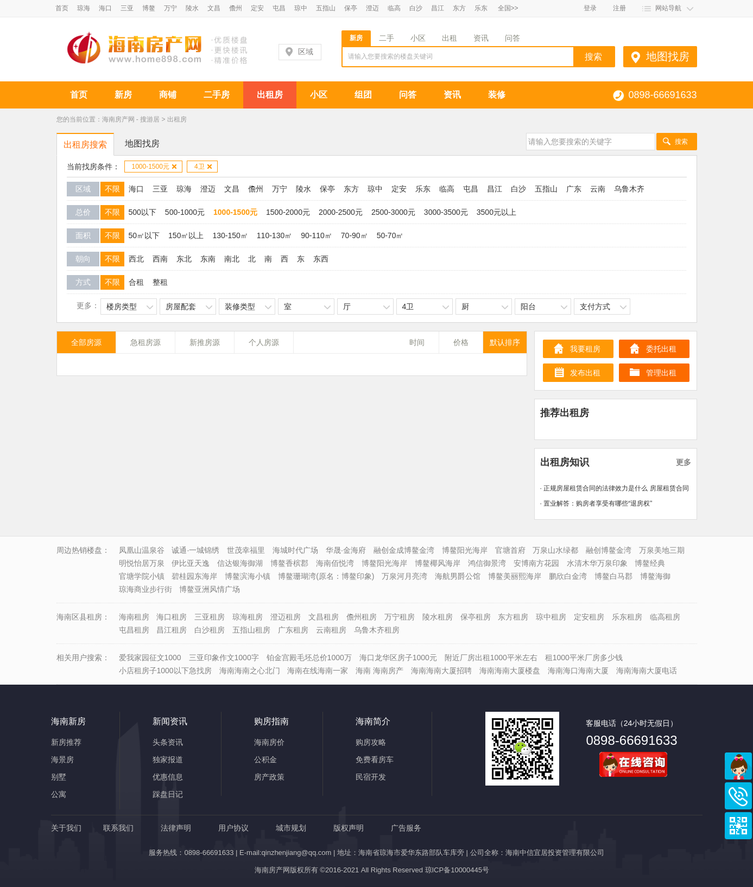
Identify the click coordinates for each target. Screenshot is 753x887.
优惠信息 (168, 777)
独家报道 (168, 759)
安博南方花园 (536, 563)
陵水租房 (437, 616)
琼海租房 (247, 616)
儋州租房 (361, 616)
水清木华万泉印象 (597, 563)
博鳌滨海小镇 (247, 576)
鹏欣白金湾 (568, 576)
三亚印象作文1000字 (224, 657)
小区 (418, 38)
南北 (231, 258)
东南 (208, 258)
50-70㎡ (390, 235)
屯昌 (279, 8)
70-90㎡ (354, 235)
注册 (619, 8)
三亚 (127, 8)
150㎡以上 (186, 235)
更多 (683, 462)
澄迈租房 (285, 616)
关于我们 (66, 828)
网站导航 (668, 8)
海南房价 (269, 742)
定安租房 (589, 616)
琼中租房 (551, 616)
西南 (160, 258)
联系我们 (118, 828)
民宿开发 (371, 777)
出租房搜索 (85, 144)
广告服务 (406, 828)
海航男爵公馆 (457, 576)
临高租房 (665, 616)
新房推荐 (66, 742)
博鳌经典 (650, 563)
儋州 (235, 8)
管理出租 (661, 372)
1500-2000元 (288, 212)
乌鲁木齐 (629, 188)
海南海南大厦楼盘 (509, 670)
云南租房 (331, 630)
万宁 (170, 8)
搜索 (681, 141)
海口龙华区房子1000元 (398, 657)
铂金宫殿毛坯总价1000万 (309, 657)
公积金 (265, 759)
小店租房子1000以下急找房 (165, 670)
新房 (356, 38)
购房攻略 (371, 742)
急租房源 (145, 342)
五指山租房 (251, 630)
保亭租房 (475, 616)
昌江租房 (171, 630)
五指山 (326, 8)
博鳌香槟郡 (289, 563)
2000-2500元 (341, 212)
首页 (61, 8)
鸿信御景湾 (487, 563)
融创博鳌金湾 (608, 550)
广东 (573, 188)
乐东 (481, 8)
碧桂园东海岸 (194, 576)
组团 (363, 94)
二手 (386, 38)
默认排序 (505, 342)
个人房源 (264, 342)
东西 (320, 258)
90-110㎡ (316, 235)
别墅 (58, 777)
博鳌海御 (655, 576)
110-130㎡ (274, 235)
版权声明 (348, 828)
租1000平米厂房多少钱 (584, 657)
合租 (136, 282)
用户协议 (233, 828)
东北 (184, 258)
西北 (136, 258)
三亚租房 (209, 616)
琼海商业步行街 (145, 589)
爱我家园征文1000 (150, 657)
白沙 (415, 8)
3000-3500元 (446, 212)
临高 (394, 8)
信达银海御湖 (240, 563)
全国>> (508, 8)
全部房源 (86, 342)
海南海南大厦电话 (646, 670)
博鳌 (148, 8)
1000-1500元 (155, 166)
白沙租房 (209, 630)
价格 (461, 342)
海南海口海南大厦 (578, 670)
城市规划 (291, 828)
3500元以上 (496, 212)
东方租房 (513, 616)
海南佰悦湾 (335, 563)
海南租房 (134, 616)
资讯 (481, 38)
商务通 (738, 766)
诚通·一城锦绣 (195, 550)
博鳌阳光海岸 (465, 550)
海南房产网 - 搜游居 (131, 119)
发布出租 (585, 372)
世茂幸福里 (246, 550)
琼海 (83, 8)
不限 (112, 188)
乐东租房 (627, 616)
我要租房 (585, 348)
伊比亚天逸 (191, 563)
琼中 (300, 8)
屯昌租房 (134, 630)
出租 (449, 38)
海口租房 (171, 616)
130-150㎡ (230, 235)
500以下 (142, 212)
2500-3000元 (393, 212)
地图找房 (667, 56)
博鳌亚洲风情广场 (209, 589)
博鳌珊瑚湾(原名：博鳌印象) (326, 576)
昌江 (437, 8)
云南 (597, 188)
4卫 (203, 166)
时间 (417, 342)
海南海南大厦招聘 (441, 670)
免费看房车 (375, 759)
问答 (512, 38)
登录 (590, 8)
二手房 (217, 94)
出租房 (270, 94)
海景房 (62, 759)
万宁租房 (399, 616)
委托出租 (661, 348)
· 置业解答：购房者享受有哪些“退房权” (596, 503)
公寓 (58, 794)
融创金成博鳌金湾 (404, 550)
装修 (496, 94)
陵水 (192, 8)
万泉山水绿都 (555, 550)
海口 (105, 8)
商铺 (167, 94)
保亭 (350, 8)
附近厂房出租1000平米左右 (491, 657)
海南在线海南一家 (317, 670)
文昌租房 (323, 616)
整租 (160, 282)
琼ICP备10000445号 (457, 870)
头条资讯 (168, 742)
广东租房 (293, 630)
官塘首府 (510, 550)
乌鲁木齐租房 (377, 630)
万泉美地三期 (662, 550)
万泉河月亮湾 (404, 576)
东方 (459, 8)
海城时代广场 (295, 550)
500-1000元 (185, 212)
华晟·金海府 (346, 550)
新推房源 (204, 342)
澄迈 (372, 8)
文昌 (213, 8)
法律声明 (176, 828)
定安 (257, 8)
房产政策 (269, 777)
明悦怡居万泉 (141, 563)
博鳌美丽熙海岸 (514, 576)
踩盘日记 (168, 794)
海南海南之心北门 (249, 670)
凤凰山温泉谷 (141, 550)
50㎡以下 (144, 235)
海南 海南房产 (379, 670)
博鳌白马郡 (613, 576)
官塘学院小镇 (141, 576)
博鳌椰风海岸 (437, 563)
